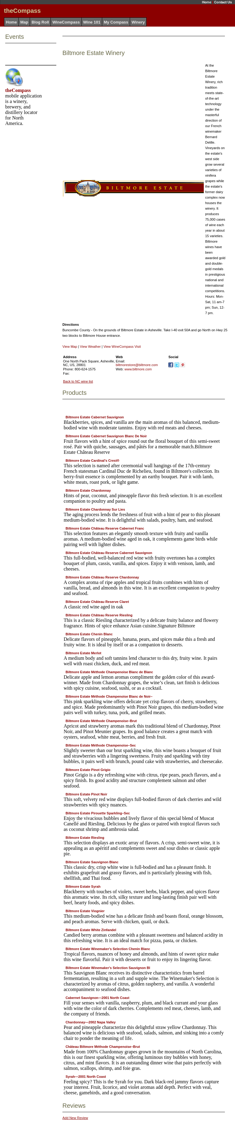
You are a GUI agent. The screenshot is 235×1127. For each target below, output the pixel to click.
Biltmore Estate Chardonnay (88, 490)
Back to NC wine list (78, 381)
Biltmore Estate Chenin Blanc (89, 634)
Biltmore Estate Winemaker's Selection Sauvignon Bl (107, 968)
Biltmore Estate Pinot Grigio (87, 770)
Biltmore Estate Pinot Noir (86, 794)
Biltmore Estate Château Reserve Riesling (98, 615)
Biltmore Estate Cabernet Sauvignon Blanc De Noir (106, 436)
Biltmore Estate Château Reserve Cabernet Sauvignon (108, 553)
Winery (138, 22)
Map (24, 22)
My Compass (116, 22)
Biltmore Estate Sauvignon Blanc (91, 862)
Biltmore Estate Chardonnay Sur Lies (95, 509)
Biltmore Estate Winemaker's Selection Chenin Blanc (107, 949)
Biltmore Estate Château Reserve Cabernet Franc (104, 528)
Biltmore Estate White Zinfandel (90, 930)
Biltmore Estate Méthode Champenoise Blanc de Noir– (108, 696)
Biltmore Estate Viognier (85, 911)
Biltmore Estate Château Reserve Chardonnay (102, 577)
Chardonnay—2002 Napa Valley (90, 1022)
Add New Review (75, 1118)
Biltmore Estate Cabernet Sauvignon (94, 417)
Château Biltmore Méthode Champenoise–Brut (102, 1046)
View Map (69, 346)
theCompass (18, 90)
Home (206, 2)
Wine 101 (91, 22)
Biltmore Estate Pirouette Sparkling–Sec (97, 813)
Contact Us (223, 2)
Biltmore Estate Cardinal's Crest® (92, 460)
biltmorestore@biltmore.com (137, 365)
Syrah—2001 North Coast (85, 1076)
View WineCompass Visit (122, 346)
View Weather (90, 346)
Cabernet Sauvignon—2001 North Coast (97, 998)
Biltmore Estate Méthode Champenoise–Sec (100, 745)
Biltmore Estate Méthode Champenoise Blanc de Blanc (109, 672)
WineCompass (66, 22)
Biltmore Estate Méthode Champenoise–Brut (101, 721)
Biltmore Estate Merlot (83, 653)
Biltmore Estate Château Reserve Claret (97, 602)
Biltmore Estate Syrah (82, 886)
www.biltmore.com (138, 369)
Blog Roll (40, 22)
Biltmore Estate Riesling (84, 837)
